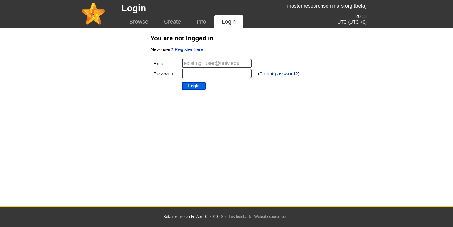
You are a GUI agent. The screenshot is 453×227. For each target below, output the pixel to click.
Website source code (272, 216)
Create (172, 22)
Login (229, 22)
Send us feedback (236, 216)
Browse (138, 22)
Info (201, 22)
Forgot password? (279, 73)
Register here (189, 49)
